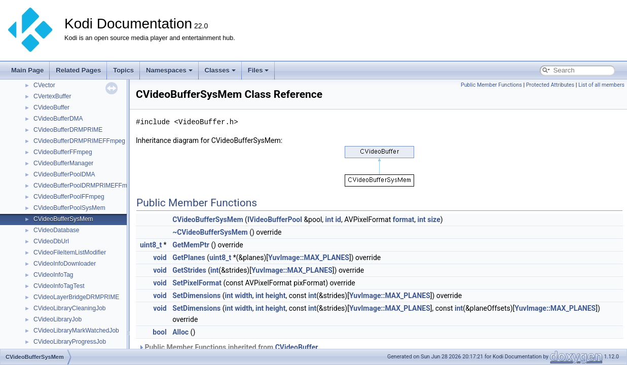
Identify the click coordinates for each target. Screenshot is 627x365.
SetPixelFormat (197, 283)
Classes (220, 70)
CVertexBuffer (52, 96)
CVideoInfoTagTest (59, 285)
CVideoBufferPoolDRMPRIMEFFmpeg (85, 185)
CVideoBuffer (51, 107)
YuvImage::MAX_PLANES (308, 257)
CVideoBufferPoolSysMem (69, 207)
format (403, 219)
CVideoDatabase (56, 230)
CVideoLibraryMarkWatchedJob (76, 330)
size (433, 219)
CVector (44, 85)
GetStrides (189, 270)
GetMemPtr (190, 245)
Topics (123, 70)
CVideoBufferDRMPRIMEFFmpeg (79, 140)
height (276, 295)
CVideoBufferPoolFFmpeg (68, 196)
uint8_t (151, 245)
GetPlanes (188, 257)
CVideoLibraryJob (57, 319)
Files (258, 70)
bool (159, 332)
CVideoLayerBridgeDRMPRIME (76, 297)
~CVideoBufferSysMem (210, 232)
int (329, 219)
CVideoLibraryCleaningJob (69, 308)
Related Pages (78, 70)
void (159, 257)
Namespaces (169, 70)
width (243, 295)
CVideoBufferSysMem (63, 219)
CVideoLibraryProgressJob (69, 341)
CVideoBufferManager (63, 163)
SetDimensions (196, 295)
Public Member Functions (491, 85)
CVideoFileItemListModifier (69, 252)
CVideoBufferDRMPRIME (67, 129)
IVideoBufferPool (274, 219)
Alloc (180, 332)
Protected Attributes (550, 85)
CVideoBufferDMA (58, 118)
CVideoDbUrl (51, 241)
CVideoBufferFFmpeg (62, 152)
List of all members (601, 85)
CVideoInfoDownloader (64, 263)
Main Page (27, 70)
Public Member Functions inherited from (228, 347)
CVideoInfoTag (53, 274)
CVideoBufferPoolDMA (64, 174)
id (338, 219)
